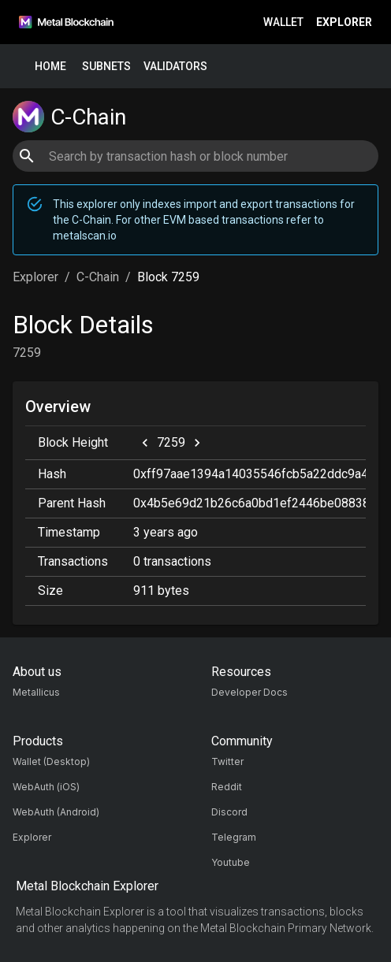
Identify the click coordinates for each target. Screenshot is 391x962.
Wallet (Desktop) (51, 761)
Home (50, 66)
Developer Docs (249, 692)
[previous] (145, 443)
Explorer (344, 22)
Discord (229, 812)
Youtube (230, 862)
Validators (175, 66)
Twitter (227, 761)
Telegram (233, 837)
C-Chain (97, 276)
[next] (197, 443)
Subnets (106, 66)
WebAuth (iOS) (46, 787)
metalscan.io (85, 235)
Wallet (283, 22)
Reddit (226, 787)
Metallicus (36, 692)
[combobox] (195, 156)
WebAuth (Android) (56, 812)
